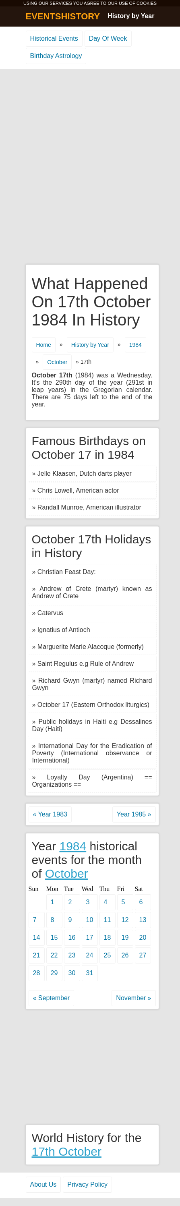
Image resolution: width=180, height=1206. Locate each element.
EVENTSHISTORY (63, 16)
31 (89, 973)
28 (36, 973)
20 (143, 937)
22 (54, 955)
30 (72, 973)
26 (125, 955)
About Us (43, 1184)
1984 (135, 345)
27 (143, 955)
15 (54, 937)
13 (143, 919)
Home (43, 345)
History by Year (131, 15)
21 (36, 955)
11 (107, 919)
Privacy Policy (87, 1184)
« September (51, 998)
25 (107, 955)
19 (125, 937)
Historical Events (54, 38)
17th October (66, 1151)
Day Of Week (108, 38)
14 (36, 937)
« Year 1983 (50, 814)
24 (89, 955)
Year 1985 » (134, 814)
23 (72, 955)
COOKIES (147, 3)
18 (107, 937)
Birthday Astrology (56, 55)
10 (89, 919)
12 (125, 919)
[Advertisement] (90, 167)
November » (133, 998)
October (57, 362)
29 (54, 973)
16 (72, 937)
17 (89, 937)
